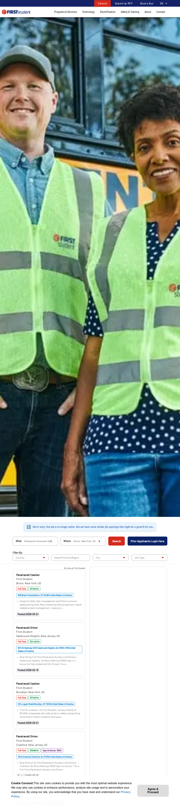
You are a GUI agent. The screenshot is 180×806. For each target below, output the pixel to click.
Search (116, 541)
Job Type (139, 557)
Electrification (107, 11)
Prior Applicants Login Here (147, 541)
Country (20, 557)
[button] (28, 574)
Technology (88, 11)
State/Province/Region (66, 557)
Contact (160, 11)
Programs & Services (65, 11)
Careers (102, 3)
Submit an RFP (124, 3)
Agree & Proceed (153, 791)
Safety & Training (130, 11)
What (18, 541)
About (147, 11)
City (98, 557)
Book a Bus (147, 3)
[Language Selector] (163, 3)
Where (67, 541)
